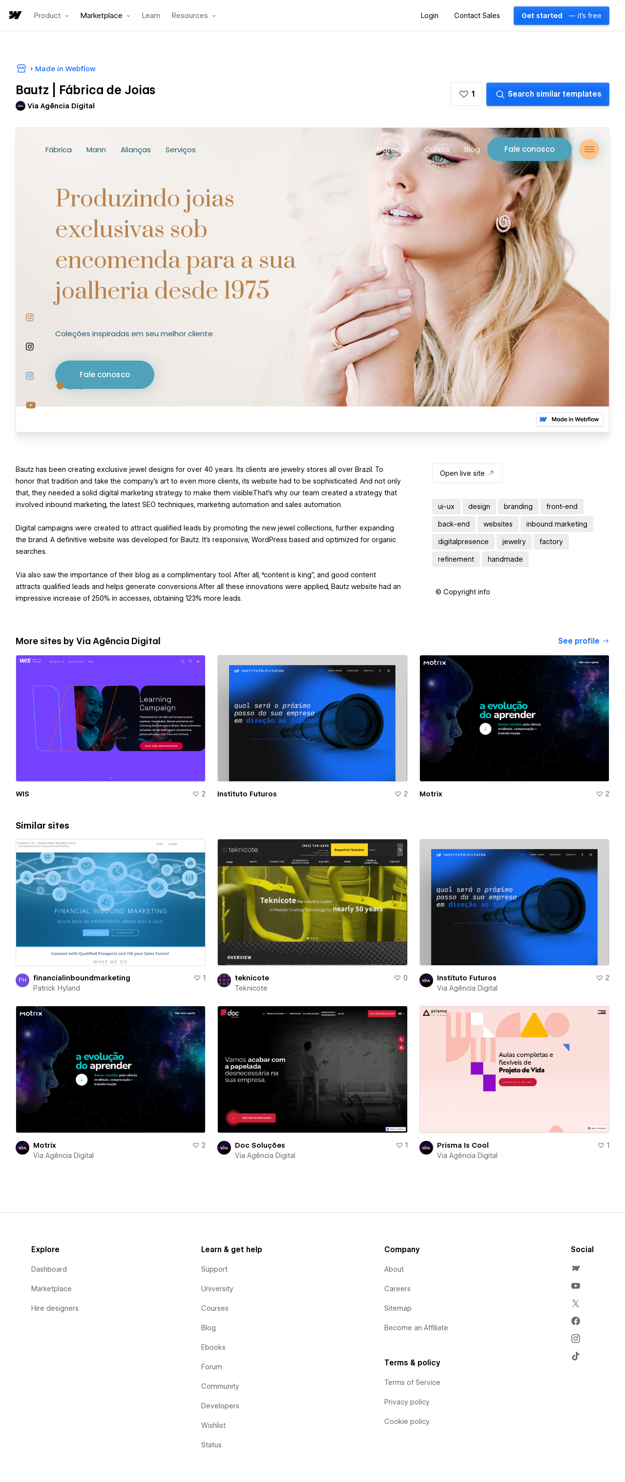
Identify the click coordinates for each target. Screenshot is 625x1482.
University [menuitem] (217, 1289)
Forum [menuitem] (211, 1367)
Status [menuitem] (211, 1445)
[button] (51, 15)
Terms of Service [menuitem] (412, 1382)
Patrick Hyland (56, 988)
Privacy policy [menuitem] (407, 1402)
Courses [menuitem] (215, 1308)
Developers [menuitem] (220, 1406)
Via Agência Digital (467, 988)
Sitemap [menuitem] (398, 1308)
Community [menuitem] (220, 1386)
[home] (14, 15)
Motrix (430, 794)
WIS (22, 794)
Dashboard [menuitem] (49, 1269)
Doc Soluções (260, 1145)
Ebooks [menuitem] (213, 1347)
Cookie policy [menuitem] (407, 1421)
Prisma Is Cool (463, 1145)
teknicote (252, 978)
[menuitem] (576, 1268)
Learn (151, 16)
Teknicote (251, 988)
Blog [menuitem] (208, 1328)
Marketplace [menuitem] (51, 1289)
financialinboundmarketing (81, 978)
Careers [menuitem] (397, 1289)
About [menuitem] (394, 1269)
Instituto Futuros (247, 794)
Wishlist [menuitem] (213, 1425)
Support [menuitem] (214, 1269)
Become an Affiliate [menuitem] (416, 1328)
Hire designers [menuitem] (55, 1308)
